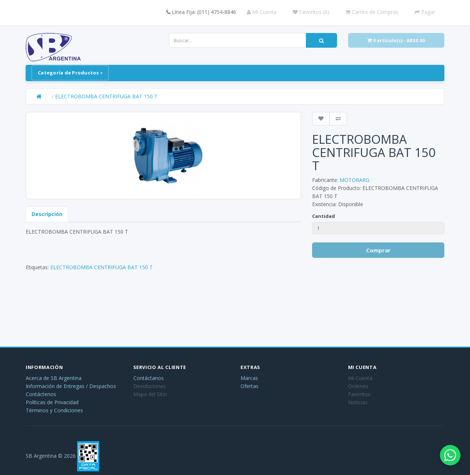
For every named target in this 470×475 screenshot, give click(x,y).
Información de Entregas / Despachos (71, 386)
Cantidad (323, 216)
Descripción (47, 214)
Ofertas (249, 386)
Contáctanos (148, 377)
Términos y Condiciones (54, 410)
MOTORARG (354, 179)
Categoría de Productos (68, 72)
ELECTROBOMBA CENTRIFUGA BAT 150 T (106, 96)
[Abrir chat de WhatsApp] (448, 453)
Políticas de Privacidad (52, 402)
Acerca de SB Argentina (54, 377)
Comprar (378, 250)
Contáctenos (41, 394)
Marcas (249, 377)
